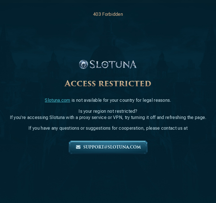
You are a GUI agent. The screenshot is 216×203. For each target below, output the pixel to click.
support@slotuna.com (108, 147)
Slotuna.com (57, 100)
